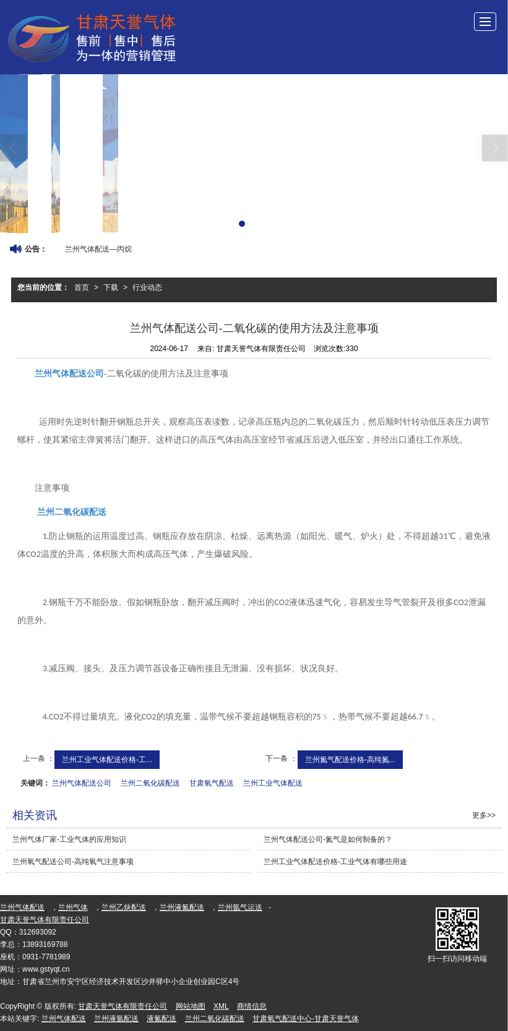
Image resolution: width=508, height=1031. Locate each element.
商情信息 (252, 1006)
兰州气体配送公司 (81, 783)
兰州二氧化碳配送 (150, 783)
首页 (81, 287)
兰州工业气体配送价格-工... (107, 759)
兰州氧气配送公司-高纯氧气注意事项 (73, 861)
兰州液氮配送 (182, 907)
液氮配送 (161, 1018)
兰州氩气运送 (240, 907)
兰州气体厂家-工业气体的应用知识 (69, 839)
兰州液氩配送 (116, 1018)
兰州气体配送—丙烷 (98, 249)
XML (221, 1006)
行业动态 (147, 287)
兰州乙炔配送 (123, 907)
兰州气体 (73, 907)
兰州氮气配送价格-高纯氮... (350, 759)
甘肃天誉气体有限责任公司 (44, 919)
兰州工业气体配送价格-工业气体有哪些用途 (335, 861)
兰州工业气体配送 (273, 783)
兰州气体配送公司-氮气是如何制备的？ (328, 839)
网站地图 (190, 1006)
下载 (110, 287)
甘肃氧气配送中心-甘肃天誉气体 (305, 1018)
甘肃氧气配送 (211, 783)
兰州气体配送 (22, 907)
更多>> (484, 815)
